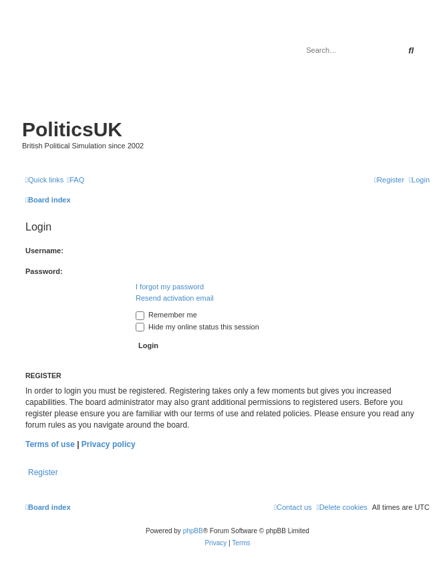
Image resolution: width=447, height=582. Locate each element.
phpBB (193, 531)
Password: (44, 271)
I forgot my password (170, 287)
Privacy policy (109, 444)
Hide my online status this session (197, 327)
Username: (44, 251)
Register (43, 472)
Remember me (166, 315)
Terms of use (50, 444)
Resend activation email (175, 298)
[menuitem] (75, 180)
